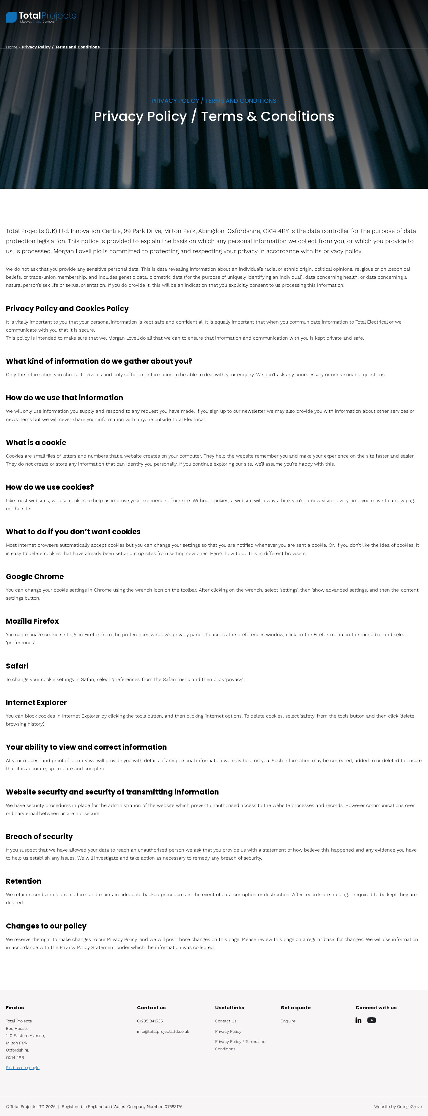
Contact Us (226, 1021)
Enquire (288, 1021)
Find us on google (23, 1067)
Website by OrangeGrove (398, 1106)
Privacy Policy (228, 1031)
